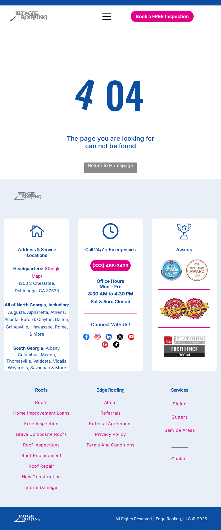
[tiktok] (116, 345)
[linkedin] (109, 337)
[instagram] (97, 337)
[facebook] (86, 337)
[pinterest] (105, 345)
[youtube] (131, 337)
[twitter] (120, 337)
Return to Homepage (110, 165)
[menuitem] (41, 405)
